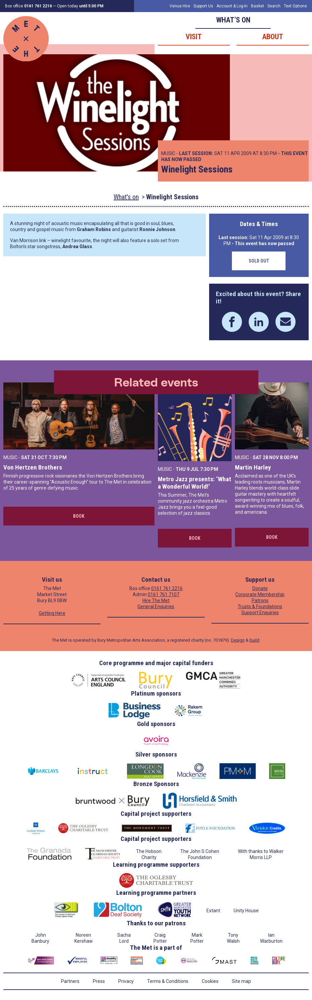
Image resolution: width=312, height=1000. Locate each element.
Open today (80, 6)
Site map (241, 981)
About (272, 36)
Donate (260, 588)
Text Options (295, 6)
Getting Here (52, 613)
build (254, 640)
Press (99, 981)
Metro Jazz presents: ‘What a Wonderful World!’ (194, 482)
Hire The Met (156, 600)
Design (238, 640)
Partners (70, 981)
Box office (28, 6)
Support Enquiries (260, 612)
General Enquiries (155, 606)
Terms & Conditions (167, 981)
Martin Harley (253, 467)
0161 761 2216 (167, 588)
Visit (194, 36)
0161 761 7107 (163, 594)
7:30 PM (58, 457)
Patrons (260, 600)
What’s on (233, 20)
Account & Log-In (232, 6)
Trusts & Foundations (260, 606)
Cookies (210, 981)
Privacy (126, 981)
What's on (126, 197)
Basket (257, 6)
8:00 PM (289, 457)
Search (273, 6)
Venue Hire (180, 6)
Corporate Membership (260, 594)
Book (78, 516)
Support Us (203, 6)
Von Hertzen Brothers (32, 467)
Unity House (246, 910)
